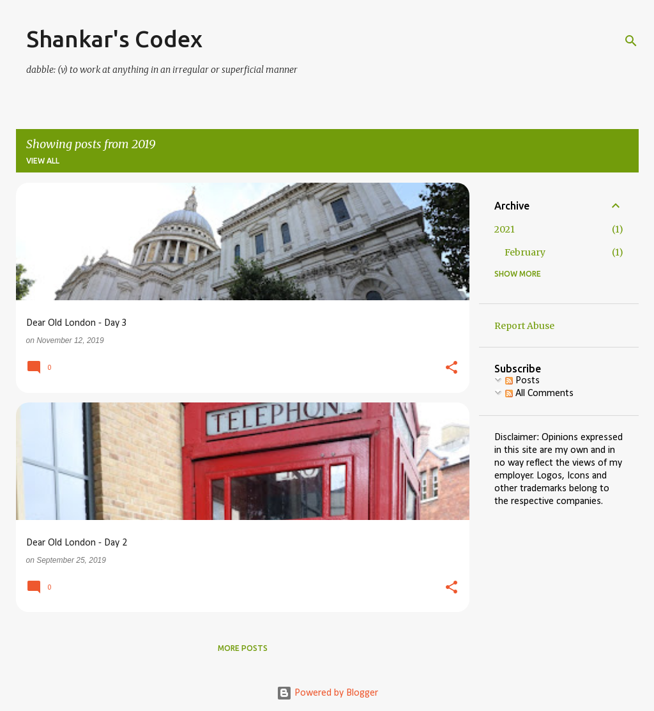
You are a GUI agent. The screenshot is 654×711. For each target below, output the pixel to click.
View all (42, 161)
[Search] (631, 41)
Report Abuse (524, 326)
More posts (243, 648)
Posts (522, 381)
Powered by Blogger (327, 693)
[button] (451, 369)
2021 (504, 229)
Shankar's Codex (114, 39)
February (525, 252)
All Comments (539, 393)
